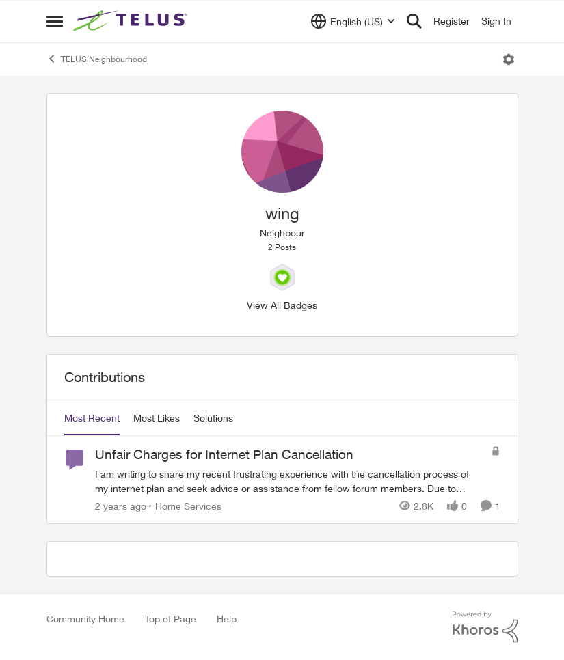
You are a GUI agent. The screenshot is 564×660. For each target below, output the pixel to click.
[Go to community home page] (132, 21)
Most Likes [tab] (156, 418)
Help (227, 618)
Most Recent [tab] (92, 418)
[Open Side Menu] (55, 21)
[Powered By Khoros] (485, 627)
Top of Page (170, 618)
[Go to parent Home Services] (185, 506)
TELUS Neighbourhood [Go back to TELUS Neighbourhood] (96, 58)
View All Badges (282, 305)
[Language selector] (353, 21)
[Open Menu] (508, 59)
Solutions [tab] (213, 418)
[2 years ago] (120, 506)
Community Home (85, 618)
